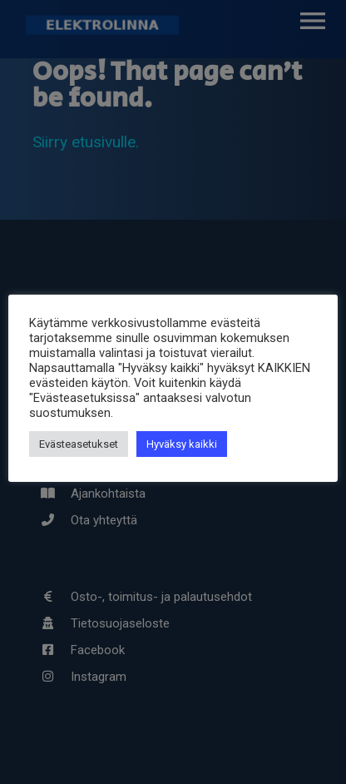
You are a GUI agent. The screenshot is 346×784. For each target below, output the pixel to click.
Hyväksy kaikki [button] (181, 444)
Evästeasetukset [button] (78, 444)
